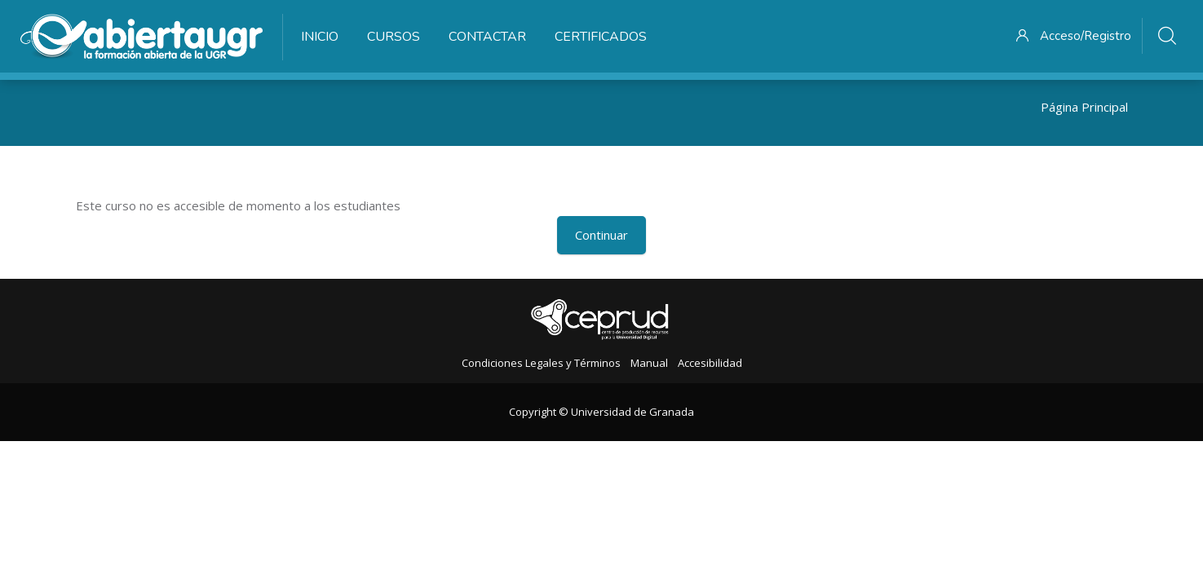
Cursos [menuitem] (393, 37)
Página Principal (1084, 107)
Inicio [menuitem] (319, 37)
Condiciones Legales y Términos (541, 362)
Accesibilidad (710, 362)
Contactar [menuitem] (487, 37)
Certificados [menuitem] (601, 37)
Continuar (601, 235)
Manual (649, 362)
